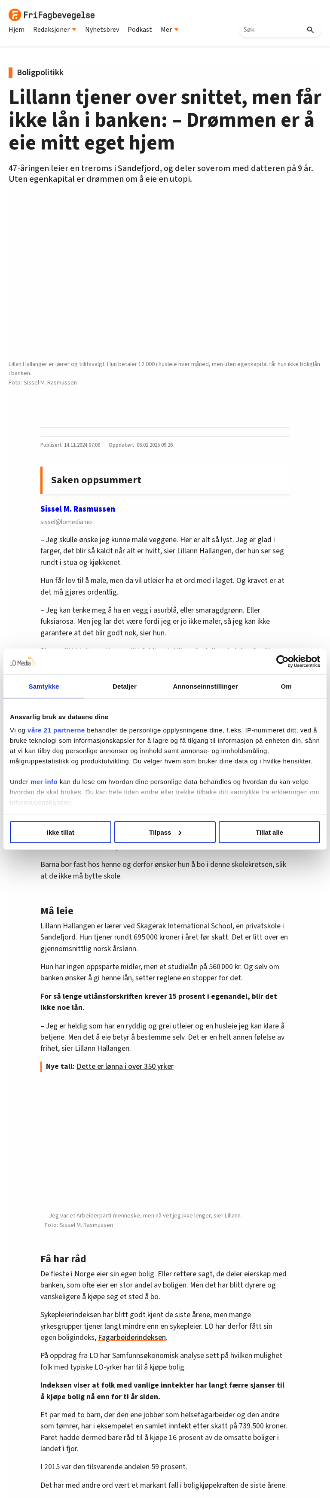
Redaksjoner (54, 29)
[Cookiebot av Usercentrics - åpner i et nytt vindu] (282, 661)
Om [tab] (286, 686)
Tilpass (165, 832)
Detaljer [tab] (125, 686)
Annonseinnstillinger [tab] (205, 686)
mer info (44, 781)
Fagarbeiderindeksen (132, 1337)
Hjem (16, 29)
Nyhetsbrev (102, 29)
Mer (170, 29)
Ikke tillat (60, 832)
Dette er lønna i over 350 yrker (125, 1066)
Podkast (140, 29)
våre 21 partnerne (56, 730)
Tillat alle (269, 832)
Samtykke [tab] (44, 686)
